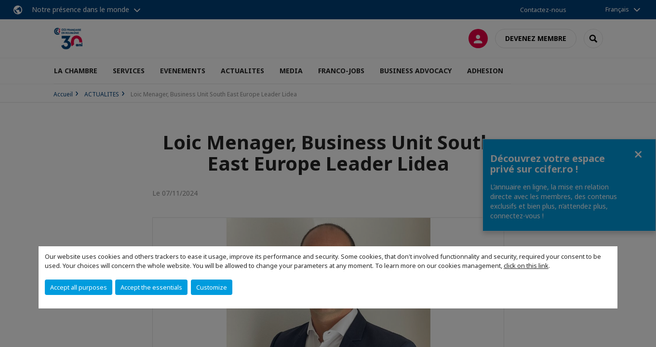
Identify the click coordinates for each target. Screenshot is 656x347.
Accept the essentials (151, 287)
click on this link (526, 265)
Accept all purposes (78, 287)
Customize (211, 287)
